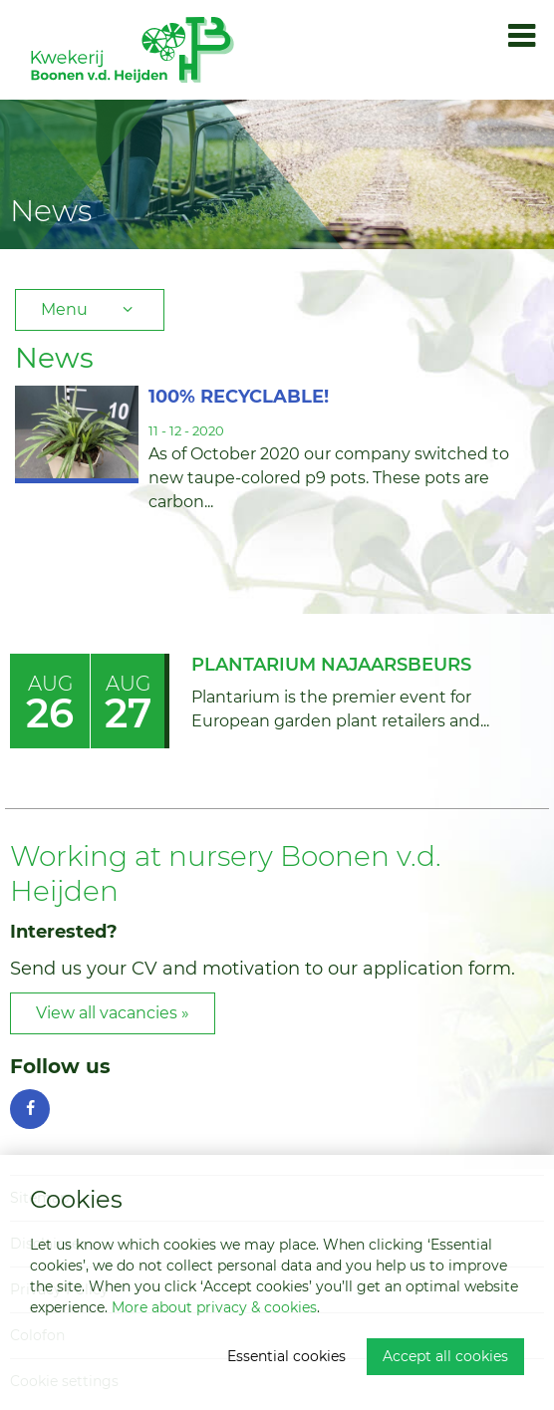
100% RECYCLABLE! (238, 397)
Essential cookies (286, 1356)
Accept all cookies (445, 1356)
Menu (89, 310)
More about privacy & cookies (214, 1307)
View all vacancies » (112, 1012)
